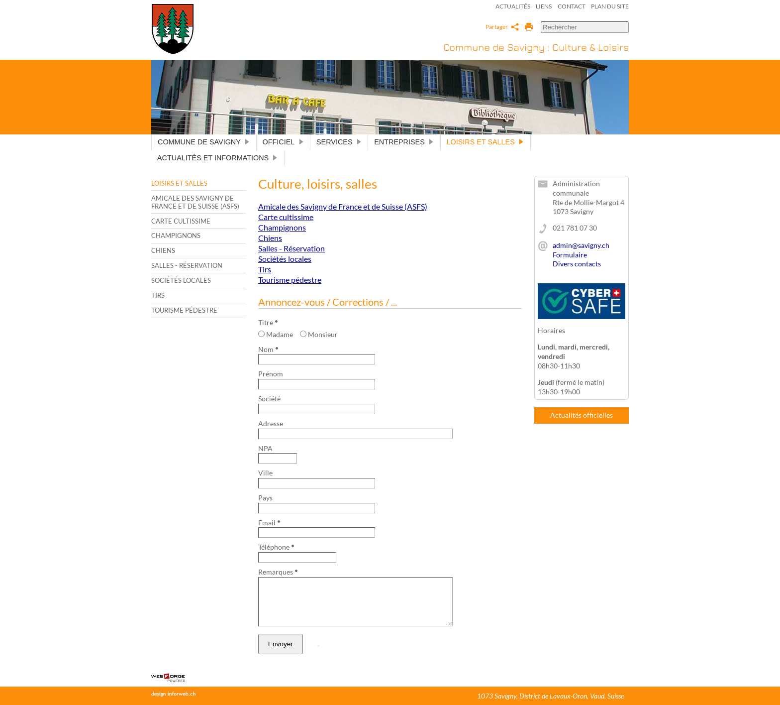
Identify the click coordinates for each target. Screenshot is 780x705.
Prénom (270, 373)
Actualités (512, 6)
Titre (268, 322)
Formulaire (570, 254)
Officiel (283, 142)
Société (269, 398)
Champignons (175, 235)
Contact (571, 6)
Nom (268, 349)
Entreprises (404, 142)
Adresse (270, 423)
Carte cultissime (180, 221)
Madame (275, 334)
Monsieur (319, 334)
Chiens (163, 250)
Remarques (277, 572)
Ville (265, 473)
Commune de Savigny (204, 142)
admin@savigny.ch (581, 245)
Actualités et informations (217, 158)
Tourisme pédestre (184, 310)
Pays (265, 497)
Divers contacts (577, 263)
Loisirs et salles (485, 142)
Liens (544, 6)
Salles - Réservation (186, 265)
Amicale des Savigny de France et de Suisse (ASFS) (195, 202)
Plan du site (610, 6)
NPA (265, 448)
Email (269, 522)
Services (339, 142)
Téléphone (276, 547)
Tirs (158, 295)
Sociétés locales (181, 280)
